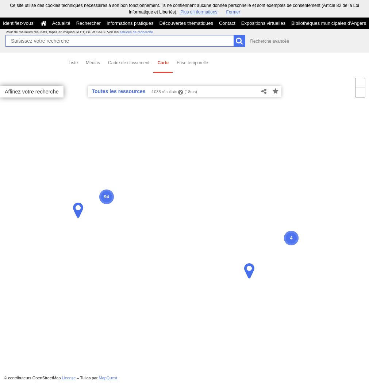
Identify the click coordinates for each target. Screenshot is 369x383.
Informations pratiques (130, 23)
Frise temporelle (192, 62)
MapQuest (108, 378)
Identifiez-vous (18, 23)
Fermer (233, 12)
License (69, 378)
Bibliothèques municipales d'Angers (328, 23)
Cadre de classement (128, 62)
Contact (227, 23)
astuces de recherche (136, 32)
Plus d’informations (198, 12)
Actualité (61, 23)
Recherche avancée (269, 41)
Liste (73, 62)
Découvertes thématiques (186, 23)
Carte (163, 62)
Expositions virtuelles (263, 23)
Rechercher (88, 23)
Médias (93, 62)
